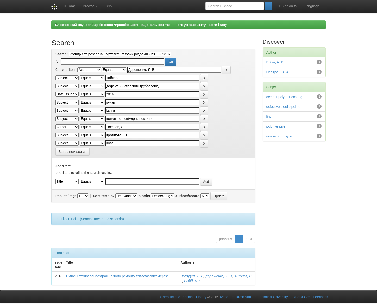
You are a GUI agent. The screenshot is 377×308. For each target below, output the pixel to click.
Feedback (320, 297)
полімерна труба (279, 136)
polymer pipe (276, 126)
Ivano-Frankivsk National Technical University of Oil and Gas (265, 297)
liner (269, 116)
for (57, 61)
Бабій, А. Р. (192, 281)
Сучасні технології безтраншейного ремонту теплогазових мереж (117, 276)
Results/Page (65, 196)
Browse (90, 6)
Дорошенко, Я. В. (218, 276)
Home (69, 6)
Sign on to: (290, 6)
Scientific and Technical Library (183, 297)
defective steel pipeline (283, 107)
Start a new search (72, 152)
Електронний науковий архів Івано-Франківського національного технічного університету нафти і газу (141, 25)
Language (313, 6)
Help (108, 6)
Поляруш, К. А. (191, 276)
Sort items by (103, 196)
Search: (61, 54)
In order (144, 196)
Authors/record (187, 196)
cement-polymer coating (284, 97)
